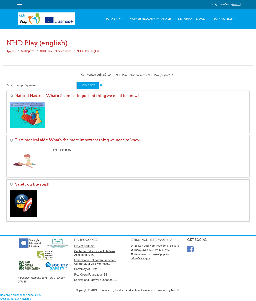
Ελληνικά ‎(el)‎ (223, 18)
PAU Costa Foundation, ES (90, 274)
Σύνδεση (236, 4)
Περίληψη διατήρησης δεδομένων (20, 295)
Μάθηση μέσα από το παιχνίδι (150, 18)
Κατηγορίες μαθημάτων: (96, 74)
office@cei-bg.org (141, 258)
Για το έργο (113, 18)
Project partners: (84, 246)
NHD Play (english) (89, 51)
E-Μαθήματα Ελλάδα (192, 18)
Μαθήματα (28, 51)
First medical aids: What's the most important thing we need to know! (78, 140)
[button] (100, 85)
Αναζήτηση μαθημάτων (21, 85)
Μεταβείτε (88, 85)
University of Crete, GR (88, 269)
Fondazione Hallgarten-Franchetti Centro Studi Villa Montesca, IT (95, 261)
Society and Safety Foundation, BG (96, 280)
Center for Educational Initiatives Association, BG (94, 253)
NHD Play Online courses (55, 51)
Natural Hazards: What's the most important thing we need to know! (77, 95)
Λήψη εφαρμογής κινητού (15, 298)
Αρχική (11, 51)
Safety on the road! (32, 184)
